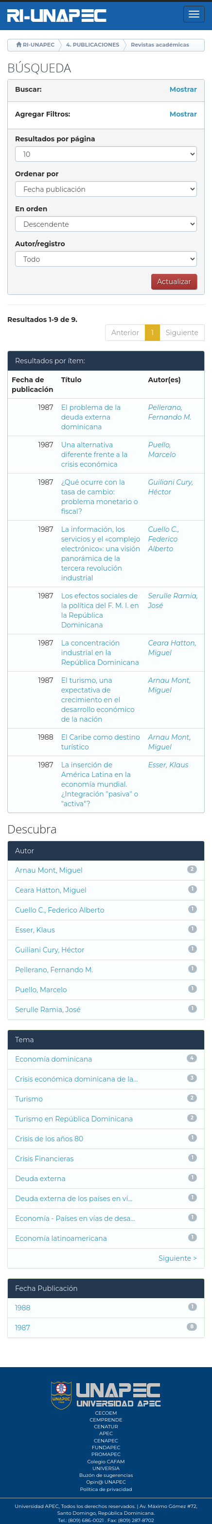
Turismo (29, 1099)
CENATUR (106, 1426)
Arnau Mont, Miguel (49, 870)
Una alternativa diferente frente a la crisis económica (94, 454)
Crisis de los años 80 (49, 1139)
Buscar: (28, 89)
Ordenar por (36, 173)
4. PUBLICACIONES (92, 44)
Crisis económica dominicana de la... (76, 1079)
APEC (106, 1433)
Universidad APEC (36, 1506)
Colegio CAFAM (105, 1461)
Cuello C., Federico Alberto (163, 539)
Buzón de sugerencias (106, 1475)
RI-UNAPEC (38, 44)
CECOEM (106, 1413)
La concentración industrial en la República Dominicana (100, 653)
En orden (31, 208)
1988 (22, 1308)
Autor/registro (40, 243)
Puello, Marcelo (41, 989)
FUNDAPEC (106, 1447)
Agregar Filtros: (42, 114)
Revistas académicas (160, 44)
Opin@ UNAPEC (106, 1482)
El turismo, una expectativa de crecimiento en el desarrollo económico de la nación (98, 700)
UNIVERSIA (106, 1468)
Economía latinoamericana (61, 1238)
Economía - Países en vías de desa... (75, 1218)
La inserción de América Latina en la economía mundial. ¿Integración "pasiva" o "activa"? (100, 784)
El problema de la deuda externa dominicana (91, 417)
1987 (22, 1327)
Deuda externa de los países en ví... (73, 1198)
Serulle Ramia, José (48, 1009)
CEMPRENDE (105, 1420)
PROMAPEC (106, 1454)
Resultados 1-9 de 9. (42, 319)
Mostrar (183, 89)
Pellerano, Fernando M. (54, 969)
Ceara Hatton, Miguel (51, 890)
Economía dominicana (53, 1059)
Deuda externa (40, 1178)
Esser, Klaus (168, 765)
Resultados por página (55, 139)
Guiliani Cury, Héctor (50, 950)
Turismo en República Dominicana (74, 1119)
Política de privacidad (106, 1489)
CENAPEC (106, 1441)
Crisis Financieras (44, 1158)
